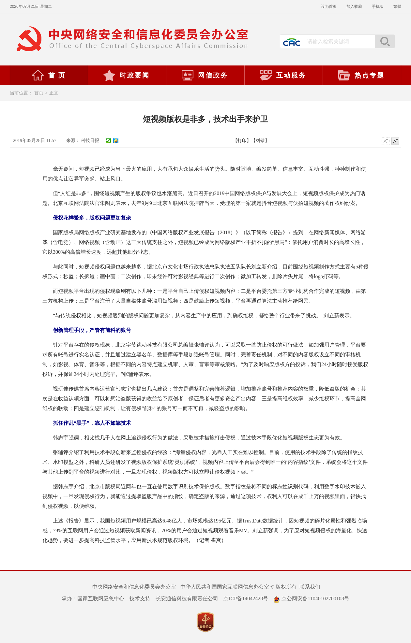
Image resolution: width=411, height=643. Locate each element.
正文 (53, 93)
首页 (38, 93)
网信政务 (204, 75)
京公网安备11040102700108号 (311, 598)
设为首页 (329, 6)
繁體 (397, 6)
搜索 (384, 41)
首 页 (48, 75)
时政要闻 (126, 75)
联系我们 (309, 587)
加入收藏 (354, 6)
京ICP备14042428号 (245, 598)
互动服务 (282, 75)
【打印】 (242, 140)
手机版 (378, 6)
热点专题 (361, 75)
